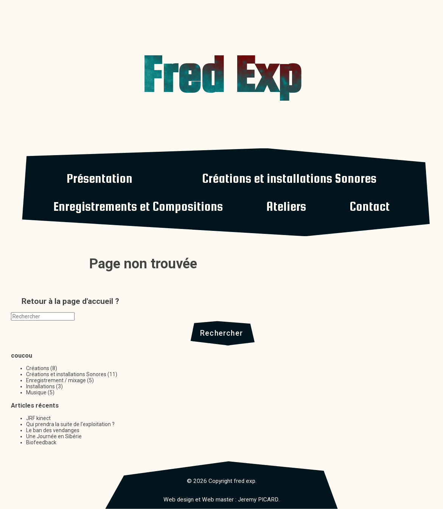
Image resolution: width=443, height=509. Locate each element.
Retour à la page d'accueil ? (70, 301)
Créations (37, 369)
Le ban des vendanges (52, 431)
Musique (36, 393)
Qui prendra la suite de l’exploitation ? (70, 425)
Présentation (99, 178)
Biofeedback (41, 443)
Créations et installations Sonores (289, 178)
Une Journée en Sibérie (54, 437)
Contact (370, 206)
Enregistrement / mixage (56, 381)
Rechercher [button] (221, 333)
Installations (40, 387)
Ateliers (286, 206)
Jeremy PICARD (258, 500)
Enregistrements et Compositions (138, 206)
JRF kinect (38, 419)
